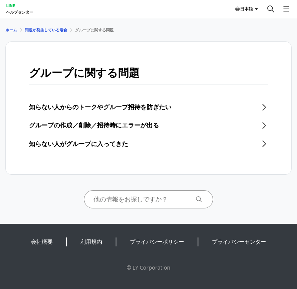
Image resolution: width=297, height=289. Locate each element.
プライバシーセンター (239, 241)
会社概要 (42, 241)
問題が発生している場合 (46, 30)
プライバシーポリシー (157, 241)
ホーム (11, 30)
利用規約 (91, 241)
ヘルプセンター (19, 12)
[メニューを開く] (286, 9)
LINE (10, 5)
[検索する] (270, 9)
